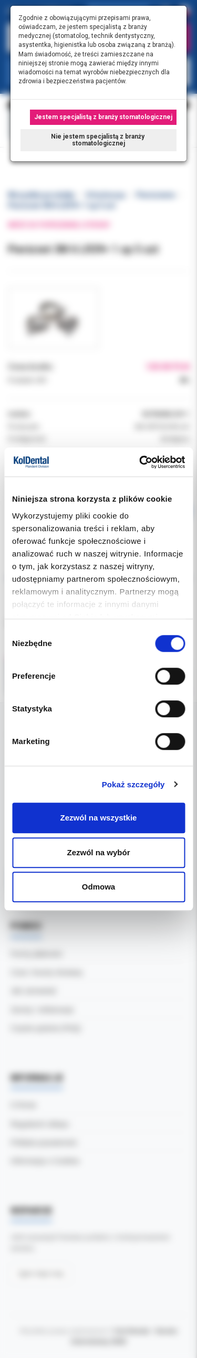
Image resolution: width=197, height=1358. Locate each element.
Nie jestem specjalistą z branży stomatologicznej (98, 140)
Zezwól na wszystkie (98, 817)
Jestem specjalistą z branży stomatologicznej (103, 117)
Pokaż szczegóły (133, 784)
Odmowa (98, 886)
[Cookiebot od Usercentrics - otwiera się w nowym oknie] (140, 462)
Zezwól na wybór (98, 852)
